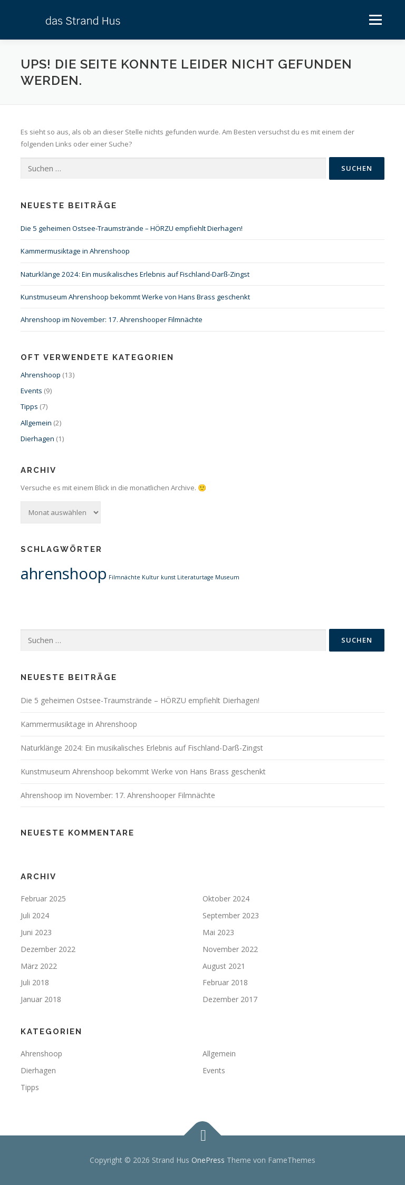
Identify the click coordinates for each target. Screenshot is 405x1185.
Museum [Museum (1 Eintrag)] (227, 577)
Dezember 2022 (48, 949)
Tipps (29, 406)
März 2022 (39, 966)
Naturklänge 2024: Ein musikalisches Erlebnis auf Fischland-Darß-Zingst (135, 274)
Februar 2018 (225, 982)
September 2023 (230, 915)
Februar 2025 (43, 898)
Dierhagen (37, 438)
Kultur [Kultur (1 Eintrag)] (150, 577)
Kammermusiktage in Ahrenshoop (75, 251)
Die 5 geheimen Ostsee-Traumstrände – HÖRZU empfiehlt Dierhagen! (132, 228)
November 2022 (230, 949)
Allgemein (36, 423)
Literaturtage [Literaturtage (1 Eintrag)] (195, 577)
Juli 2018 (35, 982)
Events (31, 390)
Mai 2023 (218, 932)
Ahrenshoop (41, 375)
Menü (375, 19)
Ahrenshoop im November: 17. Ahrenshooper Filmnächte (111, 319)
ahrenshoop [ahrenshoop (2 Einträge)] (64, 573)
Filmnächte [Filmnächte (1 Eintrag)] (124, 577)
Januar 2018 (41, 999)
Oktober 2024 (225, 898)
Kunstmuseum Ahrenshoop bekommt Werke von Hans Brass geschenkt (135, 297)
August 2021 (223, 966)
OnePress (208, 1160)
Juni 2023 (36, 932)
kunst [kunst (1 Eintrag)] (168, 577)
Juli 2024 (35, 915)
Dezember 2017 (229, 999)
